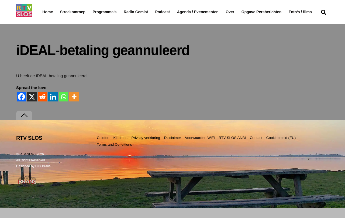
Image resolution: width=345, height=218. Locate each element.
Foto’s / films (55, 23)
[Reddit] (42, 107)
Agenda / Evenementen (211, 12)
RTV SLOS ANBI (232, 148)
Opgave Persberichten (280, 12)
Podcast (176, 12)
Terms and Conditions (114, 155)
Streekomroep (74, 12)
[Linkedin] (53, 107)
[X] (32, 107)
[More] (74, 107)
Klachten (120, 148)
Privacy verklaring (145, 148)
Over (244, 12)
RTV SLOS (27, 165)
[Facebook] (21, 107)
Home (43, 12)
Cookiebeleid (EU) (281, 148)
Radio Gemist (149, 12)
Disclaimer (172, 148)
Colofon (103, 148)
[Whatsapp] (63, 107)
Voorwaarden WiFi (200, 148)
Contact (256, 148)
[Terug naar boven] (24, 126)
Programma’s (114, 12)
